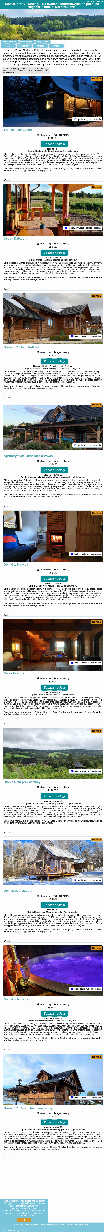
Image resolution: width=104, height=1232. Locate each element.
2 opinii (66, 152)
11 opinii (69, 808)
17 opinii (66, 917)
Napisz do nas (84, 1224)
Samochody (24, 46)
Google (7, 1203)
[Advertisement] (52, 1198)
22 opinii (73, 480)
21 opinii (65, 261)
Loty (8, 46)
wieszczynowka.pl (95, 1)
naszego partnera (44, 171)
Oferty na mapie (26, 42)
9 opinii (68, 370)
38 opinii (73, 1136)
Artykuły (56, 46)
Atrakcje (40, 46)
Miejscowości (42, 42)
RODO (31, 1215)
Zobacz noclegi (54, 144)
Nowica (96, 78)
